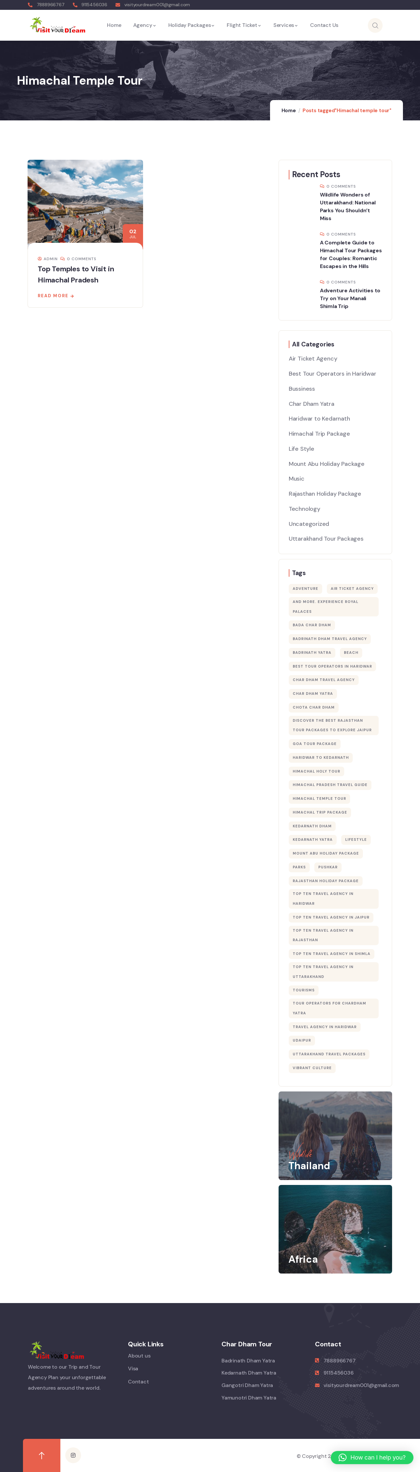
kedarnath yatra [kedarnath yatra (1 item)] (313, 839)
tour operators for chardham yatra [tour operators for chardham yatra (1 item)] (329, 1008)
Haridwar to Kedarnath (319, 419)
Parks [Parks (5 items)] (299, 867)
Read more (53, 296)
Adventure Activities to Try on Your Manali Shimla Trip (350, 298)
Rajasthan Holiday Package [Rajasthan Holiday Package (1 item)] (326, 881)
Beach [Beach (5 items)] (351, 652)
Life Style (301, 449)
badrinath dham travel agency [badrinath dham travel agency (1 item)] (330, 638)
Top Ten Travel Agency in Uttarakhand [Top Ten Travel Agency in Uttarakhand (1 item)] (323, 971)
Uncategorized (309, 524)
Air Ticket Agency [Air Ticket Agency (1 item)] (352, 588)
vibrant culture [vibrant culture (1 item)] (312, 1068)
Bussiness (302, 389)
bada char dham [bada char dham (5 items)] (312, 625)
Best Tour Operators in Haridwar (332, 374)
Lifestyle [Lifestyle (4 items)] (356, 839)
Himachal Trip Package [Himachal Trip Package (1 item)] (320, 812)
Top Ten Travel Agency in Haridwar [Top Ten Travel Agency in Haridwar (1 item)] (323, 898)
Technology (304, 509)
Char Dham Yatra (311, 404)
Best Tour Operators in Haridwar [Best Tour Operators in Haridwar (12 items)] (332, 666)
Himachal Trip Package (319, 434)
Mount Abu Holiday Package (327, 464)
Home (289, 110)
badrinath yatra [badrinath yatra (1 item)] (312, 652)
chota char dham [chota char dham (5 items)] (314, 707)
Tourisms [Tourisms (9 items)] (304, 990)
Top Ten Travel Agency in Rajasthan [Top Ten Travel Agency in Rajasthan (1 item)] (323, 935)
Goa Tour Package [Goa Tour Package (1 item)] (315, 743)
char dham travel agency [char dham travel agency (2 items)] (324, 679)
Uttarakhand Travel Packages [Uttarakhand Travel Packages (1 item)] (329, 1054)
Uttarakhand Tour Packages (326, 539)
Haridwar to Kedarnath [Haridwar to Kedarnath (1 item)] (321, 757)
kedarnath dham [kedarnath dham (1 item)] (312, 826)
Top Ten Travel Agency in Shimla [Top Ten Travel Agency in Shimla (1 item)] (331, 953)
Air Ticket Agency (313, 359)
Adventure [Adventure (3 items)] (305, 588)
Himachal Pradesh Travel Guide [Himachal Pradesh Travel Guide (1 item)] (330, 784)
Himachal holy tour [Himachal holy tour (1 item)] (316, 771)
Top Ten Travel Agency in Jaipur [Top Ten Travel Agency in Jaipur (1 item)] (331, 917)
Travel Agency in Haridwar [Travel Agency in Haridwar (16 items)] (325, 1027)
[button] (372, 1457)
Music (296, 479)
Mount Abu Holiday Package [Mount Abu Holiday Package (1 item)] (326, 853)
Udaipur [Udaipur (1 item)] (302, 1040)
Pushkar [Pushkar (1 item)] (328, 867)
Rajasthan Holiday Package (325, 494)
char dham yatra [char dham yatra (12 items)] (313, 693)
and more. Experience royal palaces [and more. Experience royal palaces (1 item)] (325, 606)
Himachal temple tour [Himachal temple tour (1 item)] (319, 798)
